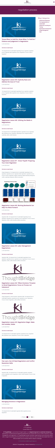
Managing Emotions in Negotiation (13, 401)
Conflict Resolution (13, 135)
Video (40, 32)
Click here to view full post (7, 47)
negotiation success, (16, 52)
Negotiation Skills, (8, 52)
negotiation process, (8, 133)
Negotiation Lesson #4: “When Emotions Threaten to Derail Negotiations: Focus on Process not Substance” (18, 285)
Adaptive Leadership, (18, 175)
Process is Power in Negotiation (23, 335)
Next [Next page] (33, 417)
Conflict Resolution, (13, 220)
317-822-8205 (21, 441)
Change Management (43, 30)
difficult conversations (19, 177)
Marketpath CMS (38, 444)
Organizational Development (45, 28)
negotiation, (26, 50)
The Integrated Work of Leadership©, (9, 50)
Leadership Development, (10, 177)
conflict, (8, 135)
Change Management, (6, 172)
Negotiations (4, 412)
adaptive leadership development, (28, 175)
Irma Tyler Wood (6, 43)
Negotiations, (22, 52)
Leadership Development (44, 20)
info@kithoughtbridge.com (31, 441)
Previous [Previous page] (24, 417)
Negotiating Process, (20, 50)
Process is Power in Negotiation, (8, 175)
